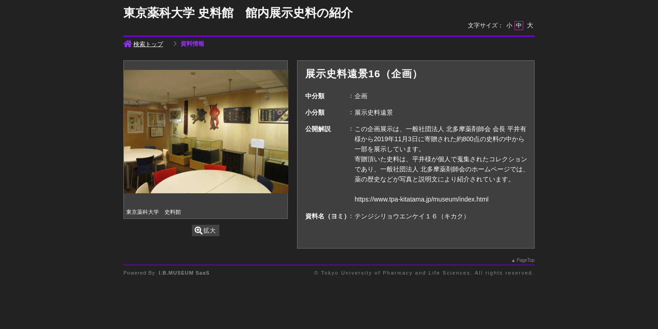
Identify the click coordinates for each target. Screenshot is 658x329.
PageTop (526, 260)
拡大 (205, 230)
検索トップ (143, 44)
